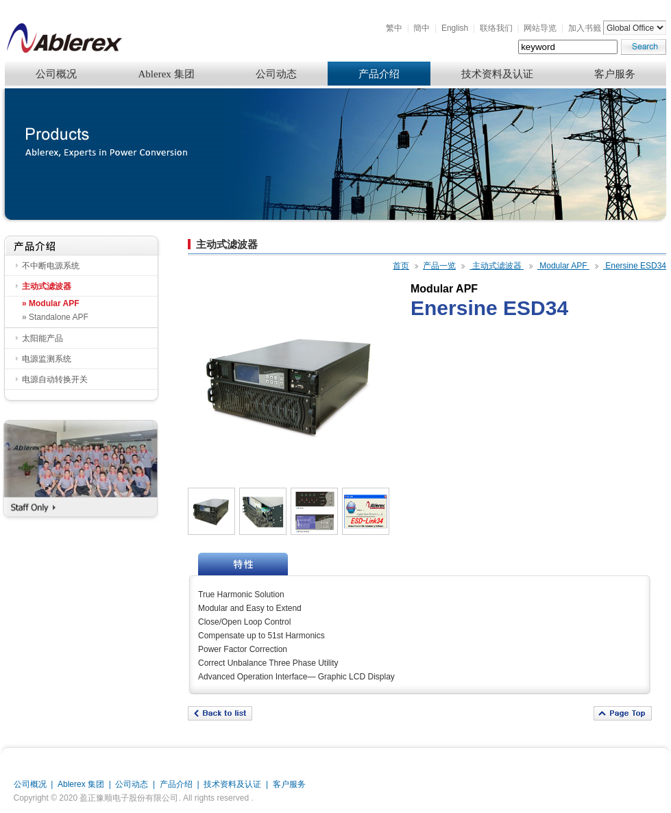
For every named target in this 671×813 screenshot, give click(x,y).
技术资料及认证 (497, 73)
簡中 (421, 28)
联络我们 (496, 28)
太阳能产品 (42, 338)
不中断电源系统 (51, 266)
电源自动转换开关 (55, 379)
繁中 (394, 28)
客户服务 (614, 73)
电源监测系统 (46, 359)
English (454, 28)
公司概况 (56, 73)
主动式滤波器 (46, 286)
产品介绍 (379, 73)
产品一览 (439, 266)
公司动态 (276, 73)
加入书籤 (584, 28)
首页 (401, 266)
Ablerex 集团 (166, 73)
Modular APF (563, 266)
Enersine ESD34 (634, 266)
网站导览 (540, 28)
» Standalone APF (55, 317)
